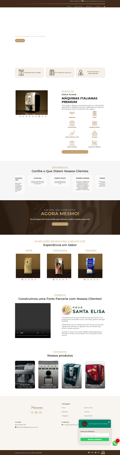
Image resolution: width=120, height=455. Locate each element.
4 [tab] (30, 116)
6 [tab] (36, 116)
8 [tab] (42, 116)
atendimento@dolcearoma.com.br (26, 427)
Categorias (65, 416)
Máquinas (89, 6)
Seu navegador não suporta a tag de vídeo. (33, 320)
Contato (97, 6)
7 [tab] (39, 116)
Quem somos (78, 6)
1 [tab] (20, 116)
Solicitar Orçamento (60, 224)
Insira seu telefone (87, 431)
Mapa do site (88, 416)
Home (69, 6)
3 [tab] (26, 116)
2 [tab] (23, 116)
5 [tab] (33, 116)
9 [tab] (46, 116)
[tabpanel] (33, 102)
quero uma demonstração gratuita (75, 152)
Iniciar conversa (95, 439)
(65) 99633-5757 (76, 1)
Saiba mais (20, 40)
